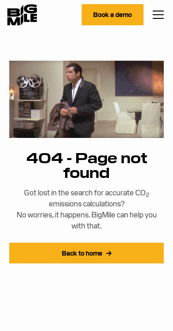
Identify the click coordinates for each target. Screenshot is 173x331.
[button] (156, 15)
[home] (22, 15)
